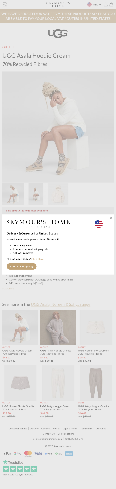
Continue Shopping (21, 266)
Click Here (37, 258)
